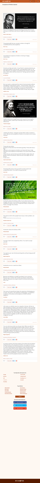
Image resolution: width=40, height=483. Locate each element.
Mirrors (8, 162)
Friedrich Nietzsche (8, 392)
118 (5, 80)
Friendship (8, 77)
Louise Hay (5, 137)
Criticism (11, 140)
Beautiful (11, 174)
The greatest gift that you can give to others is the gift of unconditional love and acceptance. (16, 44)
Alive (9, 259)
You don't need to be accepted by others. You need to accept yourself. (17, 241)
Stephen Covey (6, 91)
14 (5, 64)
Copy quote (9, 39)
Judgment (10, 299)
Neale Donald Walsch (7, 159)
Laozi (4, 282)
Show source (35, 39)
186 (5, 177)
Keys (12, 61)
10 (5, 164)
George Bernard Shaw (8, 393)
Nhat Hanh (5, 172)
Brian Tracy (5, 46)
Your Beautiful (14, 246)
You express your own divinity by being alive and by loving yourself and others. (19, 253)
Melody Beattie (6, 206)
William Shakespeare (23, 393)
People (12, 223)
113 (5, 322)
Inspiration (5, 223)
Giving (8, 140)
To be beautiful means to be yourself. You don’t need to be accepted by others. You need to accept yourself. (17, 169)
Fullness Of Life (9, 234)
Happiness (5, 61)
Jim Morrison (5, 75)
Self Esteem (5, 246)
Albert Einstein (7, 387)
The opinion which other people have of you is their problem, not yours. (18, 216)
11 (5, 39)
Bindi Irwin (5, 243)
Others (23, 378)
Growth (11, 162)
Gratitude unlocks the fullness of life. (12, 229)
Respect (4, 126)
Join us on (20, 402)
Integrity (9, 126)
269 (5, 128)
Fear (7, 126)
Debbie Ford (5, 355)
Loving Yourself (5, 259)
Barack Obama (22, 387)
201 (5, 211)
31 (5, 272)
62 (5, 287)
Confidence (9, 285)
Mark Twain (7, 389)
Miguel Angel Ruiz (6, 256)
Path (8, 299)
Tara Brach (5, 297)
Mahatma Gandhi (23, 390)
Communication (5, 94)
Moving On (11, 319)
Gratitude (4, 37)
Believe (4, 358)
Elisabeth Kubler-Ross (7, 220)
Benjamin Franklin (23, 389)
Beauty (9, 174)
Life (5, 77)
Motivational (12, 49)
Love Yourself (9, 246)
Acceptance (10, 37)
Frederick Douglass (6, 123)
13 (5, 302)
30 (5, 360)
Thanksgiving (5, 270)
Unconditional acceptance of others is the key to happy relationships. (16, 56)
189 (5, 225)
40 (5, 142)
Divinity (11, 259)
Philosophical (10, 337)
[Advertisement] (20, 9)
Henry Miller (5, 317)
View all (20, 396)
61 (5, 51)
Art (7, 37)
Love (4, 49)
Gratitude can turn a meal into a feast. (12, 265)
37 (5, 236)
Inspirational (7, 49)
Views (14, 94)
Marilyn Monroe (22, 392)
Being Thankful (14, 234)
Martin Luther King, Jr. (7, 34)
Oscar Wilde (7, 390)
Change (10, 209)
